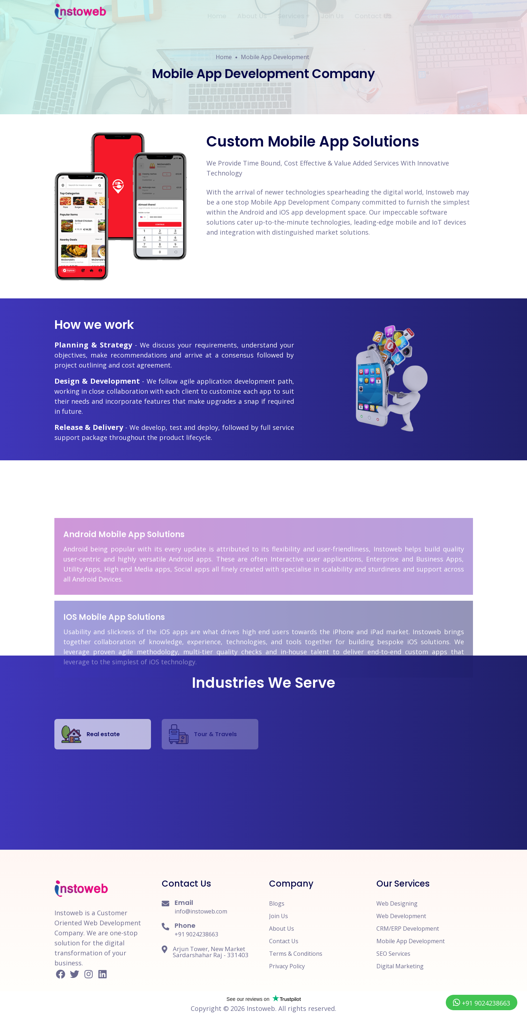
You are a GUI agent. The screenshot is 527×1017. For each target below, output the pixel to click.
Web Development (401, 916)
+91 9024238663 (196, 934)
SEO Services (393, 954)
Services (291, 10)
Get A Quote (450, 11)
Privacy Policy (287, 966)
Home (217, 10)
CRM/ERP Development (407, 928)
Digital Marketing (400, 966)
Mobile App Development (275, 57)
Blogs (276, 903)
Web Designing (397, 903)
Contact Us (373, 10)
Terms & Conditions (295, 954)
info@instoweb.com (201, 911)
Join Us (332, 10)
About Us (252, 10)
